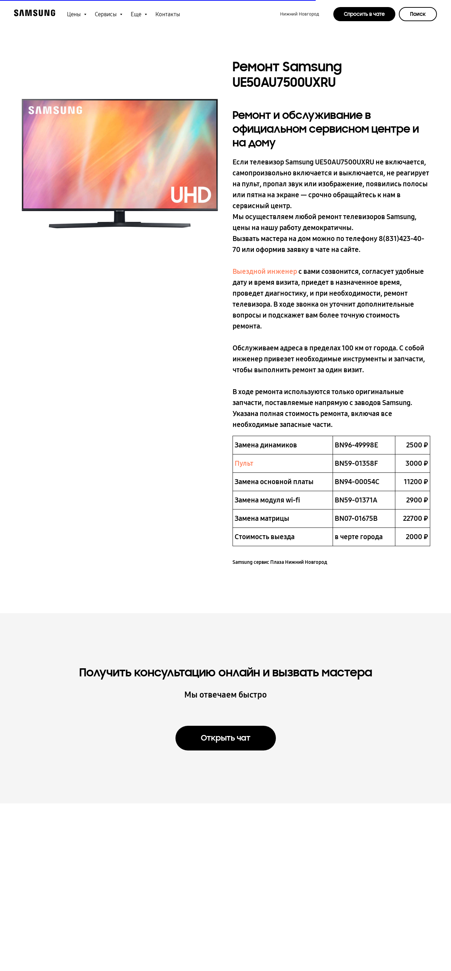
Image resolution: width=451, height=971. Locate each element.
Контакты (167, 14)
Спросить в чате (364, 14)
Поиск (418, 14)
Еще (137, 14)
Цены (74, 14)
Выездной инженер (265, 274)
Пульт (244, 466)
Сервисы (106, 14)
